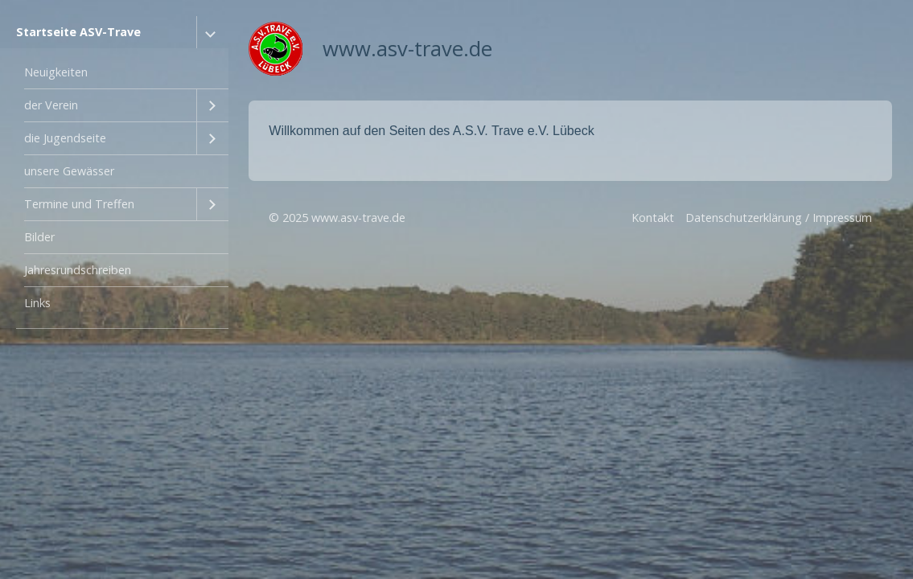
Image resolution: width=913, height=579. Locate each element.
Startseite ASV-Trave (78, 31)
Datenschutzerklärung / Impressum (778, 217)
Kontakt (652, 217)
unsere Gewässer (69, 171)
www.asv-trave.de (407, 49)
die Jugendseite (65, 138)
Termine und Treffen (79, 203)
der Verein (51, 105)
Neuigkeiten (56, 72)
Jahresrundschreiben (77, 269)
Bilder (39, 236)
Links (37, 302)
